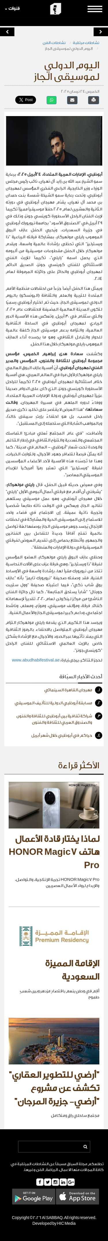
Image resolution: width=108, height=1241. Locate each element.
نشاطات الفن (54, 43)
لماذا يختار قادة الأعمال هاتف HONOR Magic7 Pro (54, 852)
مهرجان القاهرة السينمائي (73, 690)
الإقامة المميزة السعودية (72, 970)
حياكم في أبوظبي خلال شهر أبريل (66, 735)
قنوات (12, 8)
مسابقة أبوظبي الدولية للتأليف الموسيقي (58, 703)
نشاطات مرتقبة (86, 43)
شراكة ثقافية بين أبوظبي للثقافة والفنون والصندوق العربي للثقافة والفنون (59, 718)
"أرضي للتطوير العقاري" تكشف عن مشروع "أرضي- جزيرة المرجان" (54, 1088)
